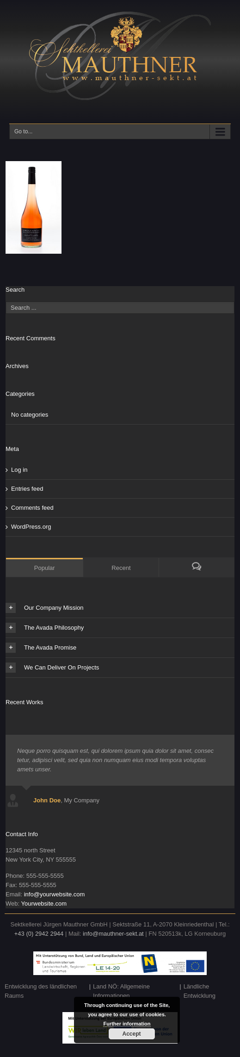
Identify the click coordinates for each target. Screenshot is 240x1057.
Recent (120, 567)
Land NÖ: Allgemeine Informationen (121, 991)
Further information (126, 1023)
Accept (131, 1034)
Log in (19, 469)
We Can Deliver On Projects (52, 668)
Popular (44, 567)
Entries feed (27, 488)
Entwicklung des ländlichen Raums (41, 991)
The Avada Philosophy (45, 628)
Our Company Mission (45, 608)
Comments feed (32, 507)
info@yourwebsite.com (54, 894)
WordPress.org (31, 526)
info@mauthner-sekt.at (113, 933)
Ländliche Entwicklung (199, 991)
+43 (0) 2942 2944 (39, 933)
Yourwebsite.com (44, 903)
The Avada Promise (41, 648)
